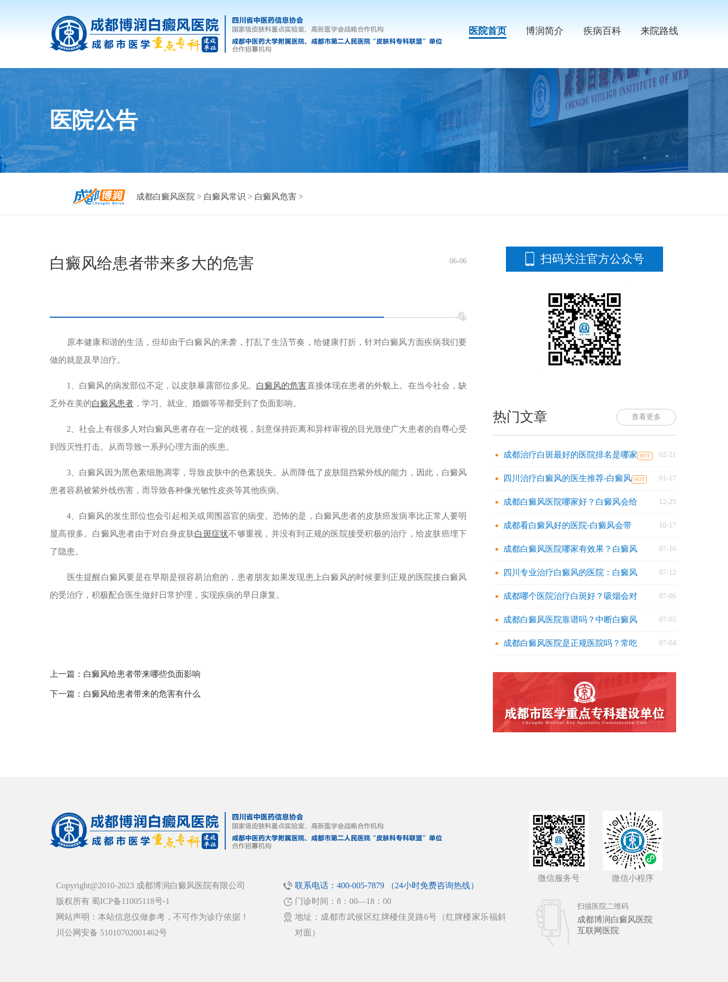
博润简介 (545, 31)
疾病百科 (602, 31)
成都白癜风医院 (165, 196)
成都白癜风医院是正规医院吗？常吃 (570, 643)
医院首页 (487, 31)
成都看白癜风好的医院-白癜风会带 (567, 525)
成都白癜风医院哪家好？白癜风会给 (570, 501)
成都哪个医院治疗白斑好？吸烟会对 (570, 596)
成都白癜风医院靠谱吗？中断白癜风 (570, 619)
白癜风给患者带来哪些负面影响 (142, 673)
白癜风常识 (225, 196)
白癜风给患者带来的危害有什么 (142, 693)
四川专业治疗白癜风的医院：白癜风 (570, 572)
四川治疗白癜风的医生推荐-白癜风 (567, 478)
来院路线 (659, 31)
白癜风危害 (275, 196)
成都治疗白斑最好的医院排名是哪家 (570, 454)
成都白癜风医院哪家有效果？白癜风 (570, 548)
